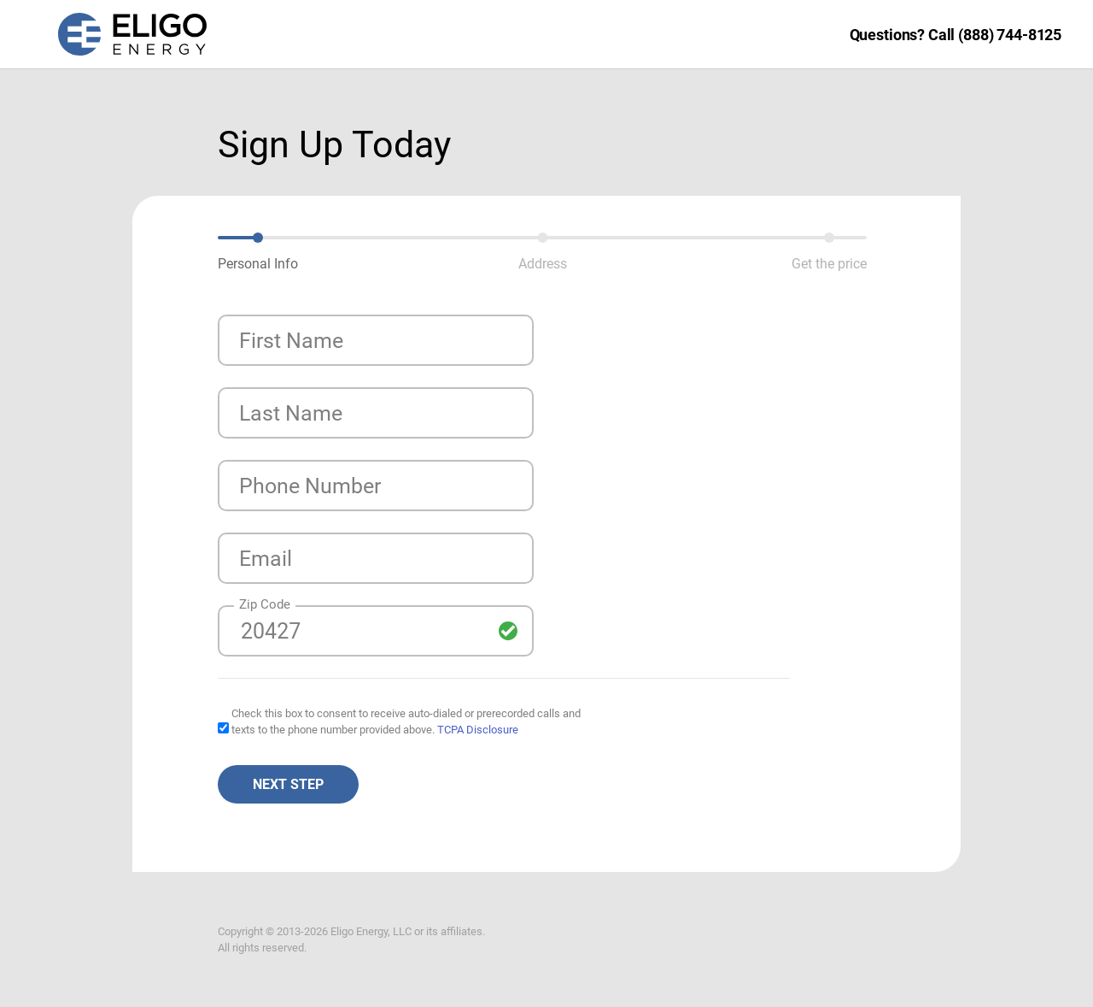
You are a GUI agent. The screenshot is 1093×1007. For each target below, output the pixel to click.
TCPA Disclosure (477, 729)
